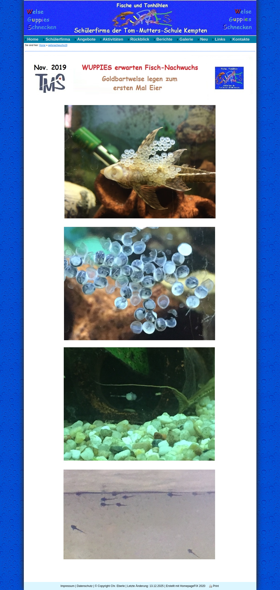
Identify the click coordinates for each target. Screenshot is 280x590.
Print (214, 586)
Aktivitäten (113, 39)
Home (32, 39)
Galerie (186, 39)
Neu (204, 39)
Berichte (164, 39)
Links (220, 39)
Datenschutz (85, 586)
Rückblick (139, 39)
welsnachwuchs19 (57, 45)
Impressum (67, 586)
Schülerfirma (58, 39)
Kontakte (241, 39)
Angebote (86, 39)
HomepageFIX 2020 (192, 586)
